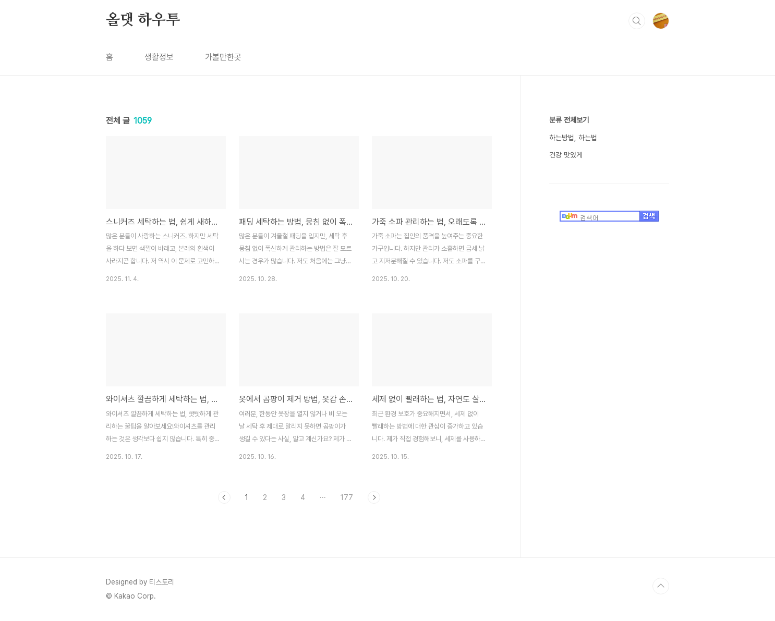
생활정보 (159, 57)
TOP (660, 586)
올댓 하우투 (143, 20)
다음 (374, 497)
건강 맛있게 (566, 155)
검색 (637, 21)
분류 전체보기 (569, 120)
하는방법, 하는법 (573, 137)
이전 (224, 497)
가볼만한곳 (223, 57)
